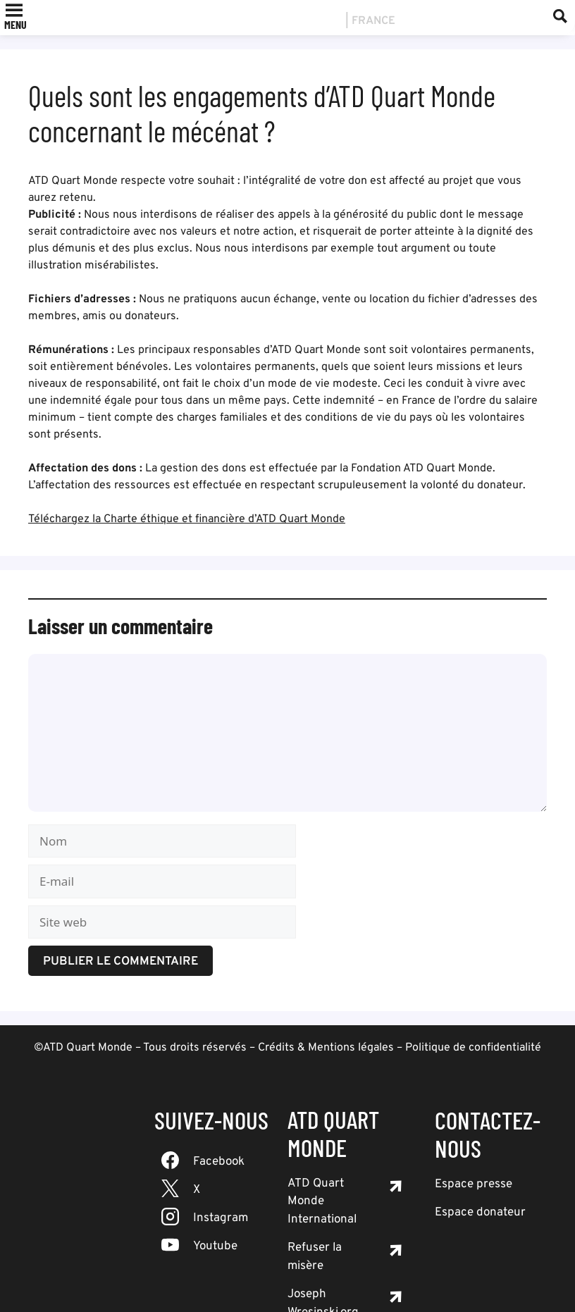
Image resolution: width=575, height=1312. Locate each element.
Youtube (215, 1246)
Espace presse (473, 1184)
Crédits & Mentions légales (326, 1048)
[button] (15, 24)
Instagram (220, 1218)
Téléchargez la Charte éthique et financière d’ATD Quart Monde (186, 519)
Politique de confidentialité (473, 1048)
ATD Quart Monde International (322, 1201)
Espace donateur (480, 1212)
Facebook (219, 1162)
